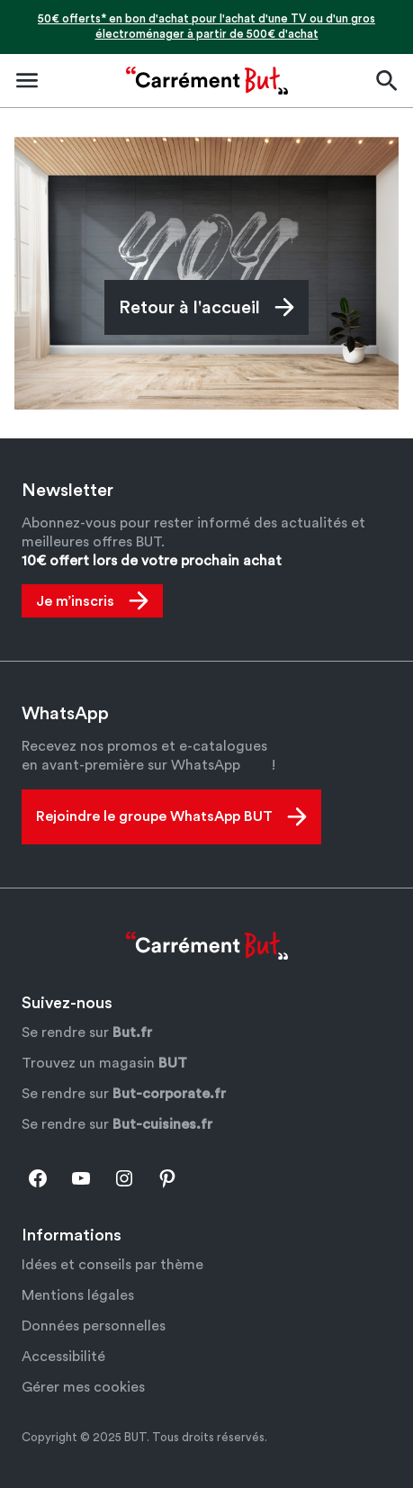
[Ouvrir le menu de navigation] (27, 80)
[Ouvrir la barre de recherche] (386, 80)
